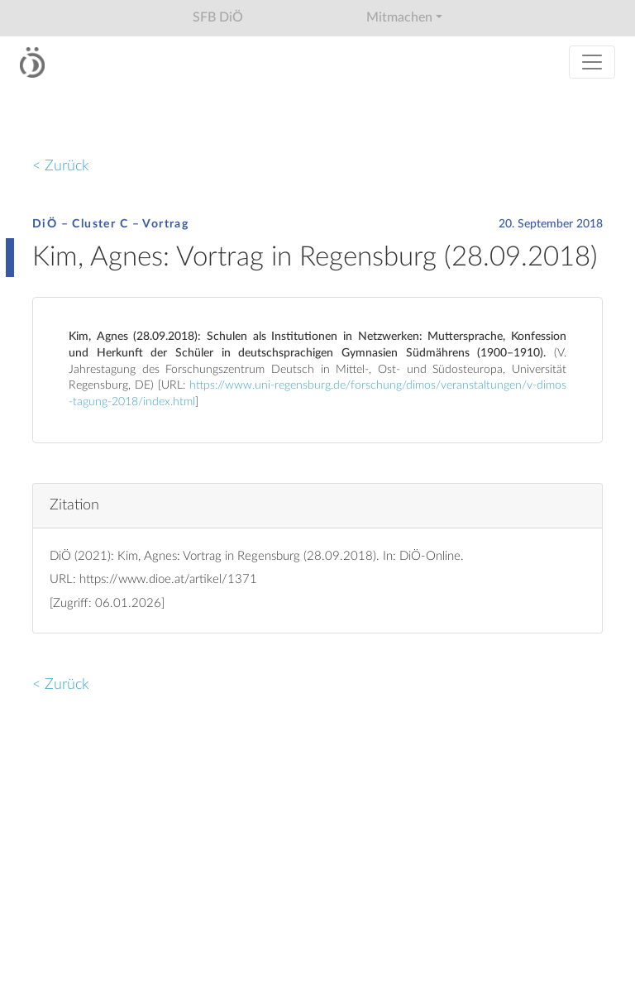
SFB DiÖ (218, 17)
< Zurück (60, 166)
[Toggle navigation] (592, 62)
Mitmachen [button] (399, 17)
